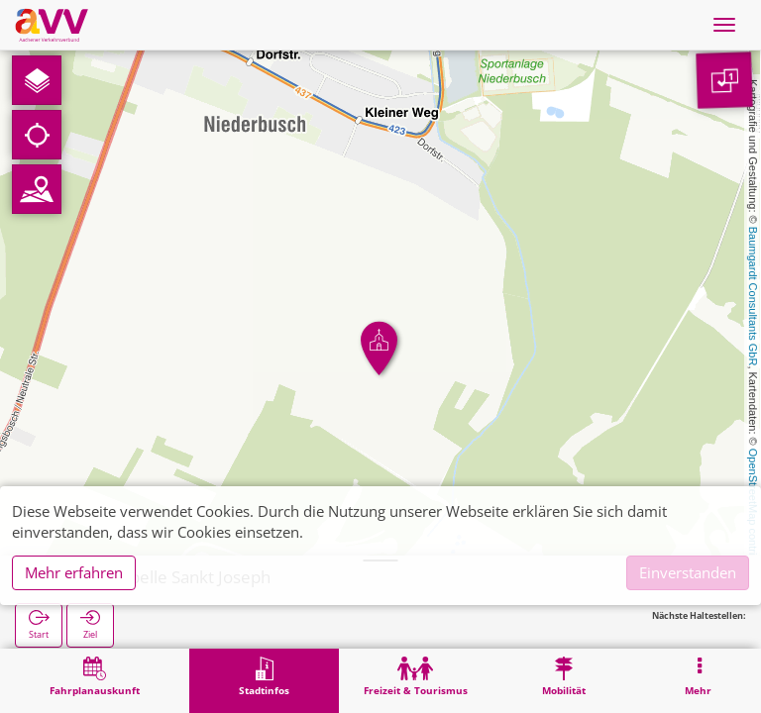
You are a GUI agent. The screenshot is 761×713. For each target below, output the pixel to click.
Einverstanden (687, 572)
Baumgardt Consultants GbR (753, 296)
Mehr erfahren (74, 572)
